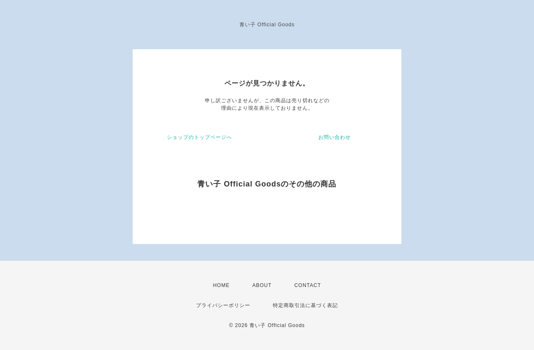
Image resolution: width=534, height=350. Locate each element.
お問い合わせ (334, 137)
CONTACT (307, 285)
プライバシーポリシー (223, 305)
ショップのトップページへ (199, 137)
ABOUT (262, 285)
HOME (221, 285)
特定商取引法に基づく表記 (305, 305)
